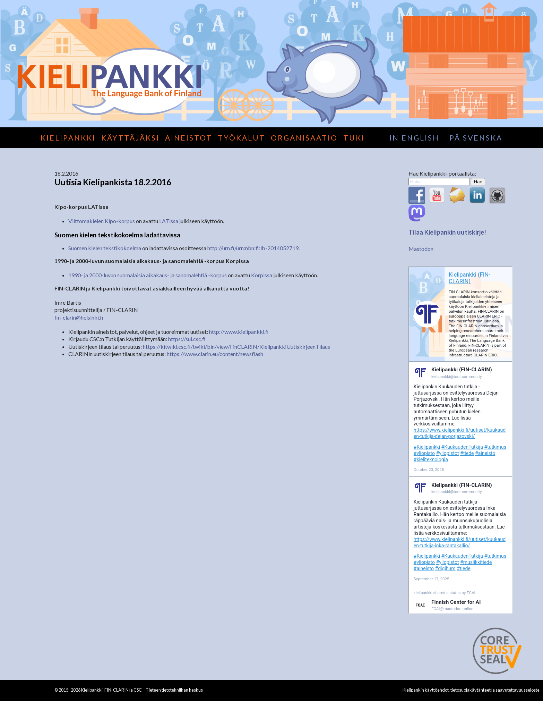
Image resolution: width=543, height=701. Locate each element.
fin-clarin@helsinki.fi (78, 317)
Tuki (354, 137)
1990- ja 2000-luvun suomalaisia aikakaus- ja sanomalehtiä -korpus (147, 275)
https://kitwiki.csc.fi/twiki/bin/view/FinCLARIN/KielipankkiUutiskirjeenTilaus (236, 346)
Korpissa (261, 275)
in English (414, 137)
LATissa (168, 221)
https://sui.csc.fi (187, 339)
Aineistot (188, 137)
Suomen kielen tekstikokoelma (104, 248)
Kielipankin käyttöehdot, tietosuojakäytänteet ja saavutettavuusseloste (471, 690)
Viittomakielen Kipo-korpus (101, 221)
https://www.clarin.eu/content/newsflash (215, 353)
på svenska (475, 137)
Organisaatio (304, 137)
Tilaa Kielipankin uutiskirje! (447, 232)
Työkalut (241, 137)
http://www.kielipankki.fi (239, 331)
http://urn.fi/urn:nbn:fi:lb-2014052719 (253, 248)
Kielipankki (68, 137)
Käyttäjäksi (130, 137)
